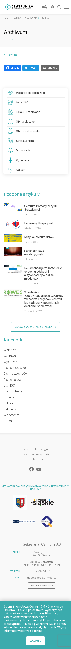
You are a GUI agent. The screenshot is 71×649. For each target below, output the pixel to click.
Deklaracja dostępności (35, 454)
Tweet (31, 68)
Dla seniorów (12, 379)
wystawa (10, 356)
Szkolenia (10, 409)
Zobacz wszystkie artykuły (35, 326)
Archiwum (10, 55)
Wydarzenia (11, 362)
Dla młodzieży (13, 391)
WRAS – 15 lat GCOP (25, 18)
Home (6, 18)
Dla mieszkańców (15, 373)
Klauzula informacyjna (35, 449)
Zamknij (35, 640)
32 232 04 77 (42, 571)
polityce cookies (31, 631)
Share (12, 68)
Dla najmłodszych (15, 368)
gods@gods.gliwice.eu (42, 577)
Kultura (8, 403)
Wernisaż (10, 350)
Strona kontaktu (42, 585)
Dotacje (9, 397)
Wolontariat (11, 415)
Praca (8, 421)
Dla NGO (9, 385)
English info (35, 459)
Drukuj (50, 68)
